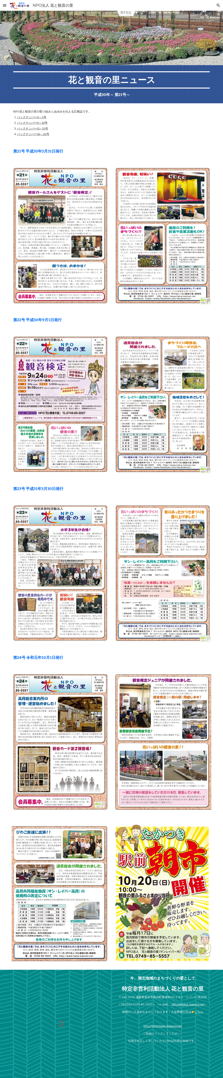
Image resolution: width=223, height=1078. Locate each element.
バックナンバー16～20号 (33, 134)
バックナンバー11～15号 (32, 128)
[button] (4, 5)
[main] (111, 84)
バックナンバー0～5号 (31, 117)
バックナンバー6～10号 (32, 123)
